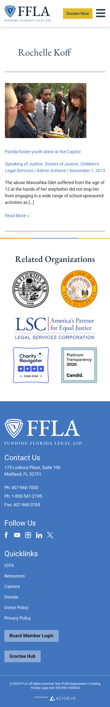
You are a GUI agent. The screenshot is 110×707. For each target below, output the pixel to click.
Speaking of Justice (24, 163)
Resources (14, 575)
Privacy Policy (17, 618)
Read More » (17, 215)
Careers (12, 586)
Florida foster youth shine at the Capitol (43, 151)
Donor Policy (16, 607)
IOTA (9, 565)
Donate (11, 597)
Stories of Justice (61, 163)
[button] (21, 487)
